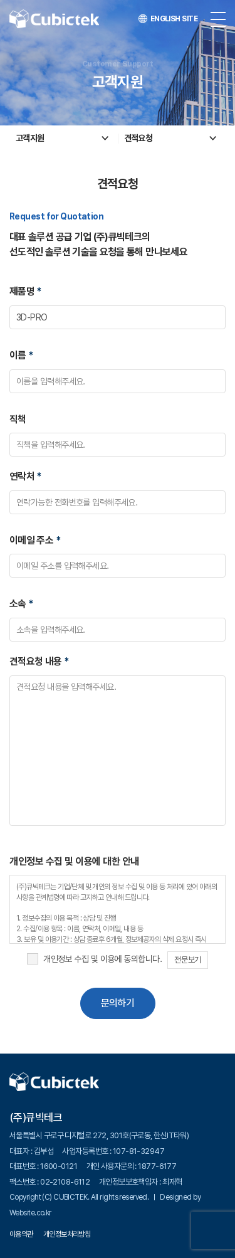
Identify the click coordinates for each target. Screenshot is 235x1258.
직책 (17, 419)
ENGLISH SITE (167, 18)
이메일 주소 (35, 540)
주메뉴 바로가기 (0, 0)
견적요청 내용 (39, 661)
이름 (21, 355)
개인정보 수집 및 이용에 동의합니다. (102, 959)
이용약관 (21, 1234)
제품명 (25, 291)
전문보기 (187, 960)
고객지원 (30, 138)
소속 (21, 604)
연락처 (25, 476)
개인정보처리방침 (67, 1234)
